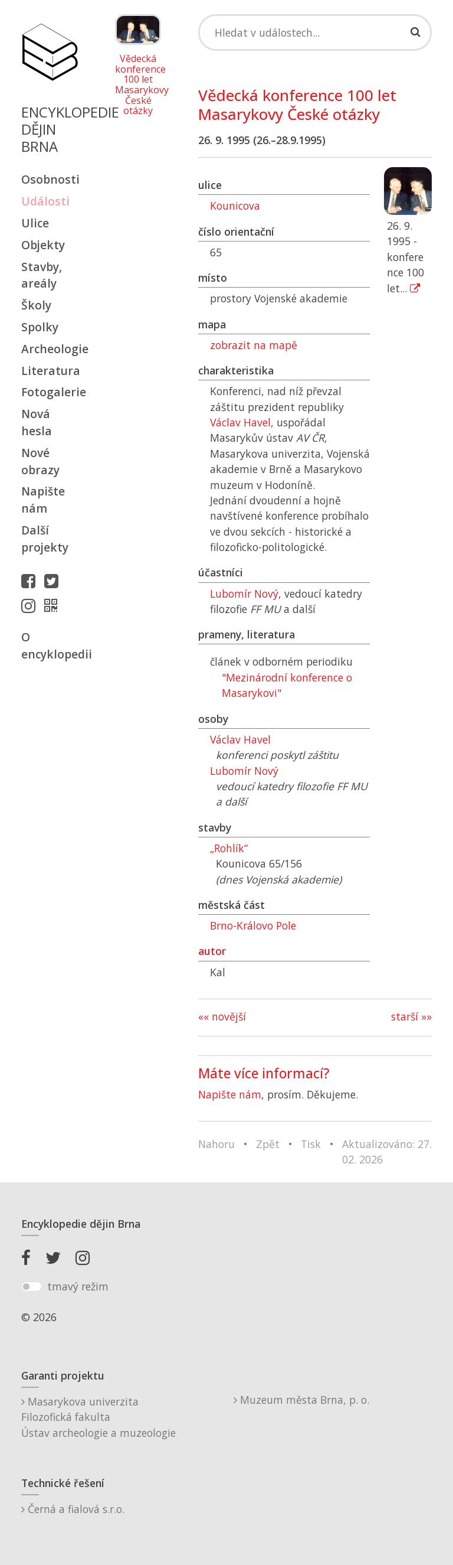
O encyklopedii (49, 645)
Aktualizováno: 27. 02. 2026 (387, 1151)
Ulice (35, 223)
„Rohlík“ (229, 848)
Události (45, 201)
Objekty (43, 245)
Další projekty (44, 538)
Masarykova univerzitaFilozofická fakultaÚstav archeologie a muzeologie (98, 1417)
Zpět (268, 1144)
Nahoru (216, 1144)
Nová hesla (36, 422)
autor (212, 951)
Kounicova (235, 205)
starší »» (411, 1016)
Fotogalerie (49, 392)
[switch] (31, 1287)
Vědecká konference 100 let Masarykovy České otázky (138, 85)
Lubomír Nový (244, 593)
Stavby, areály (41, 275)
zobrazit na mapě (253, 345)
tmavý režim (78, 1286)
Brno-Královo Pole (253, 925)
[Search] (315, 32)
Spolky (39, 327)
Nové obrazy (40, 461)
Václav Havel (240, 422)
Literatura (49, 371)
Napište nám (43, 499)
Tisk (311, 1144)
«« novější (222, 1016)
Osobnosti (49, 179)
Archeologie (49, 349)
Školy (36, 305)
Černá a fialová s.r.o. (72, 1509)
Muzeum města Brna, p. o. (301, 1400)
